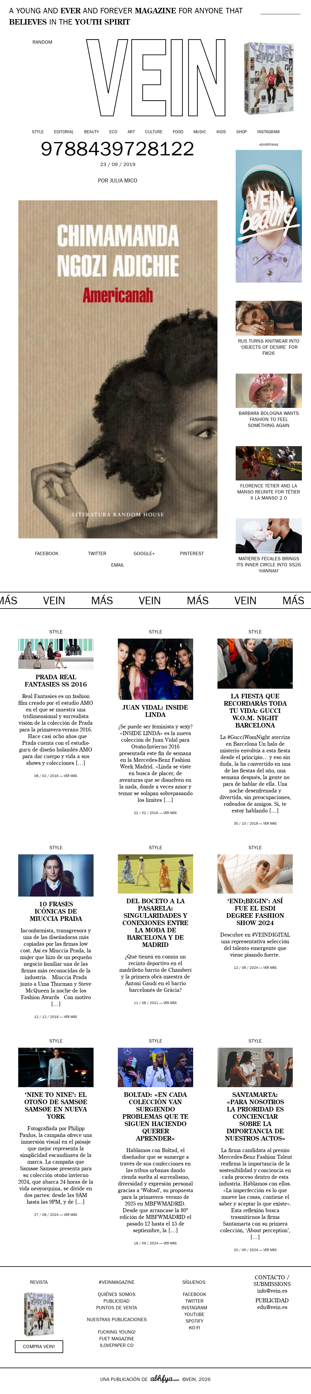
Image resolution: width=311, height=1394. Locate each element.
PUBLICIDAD (117, 1301)
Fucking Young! (117, 1332)
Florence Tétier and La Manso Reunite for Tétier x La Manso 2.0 (268, 492)
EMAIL (117, 565)
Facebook (194, 1295)
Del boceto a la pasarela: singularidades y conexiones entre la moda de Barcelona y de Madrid (155, 923)
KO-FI (194, 1328)
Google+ (11, 1390)
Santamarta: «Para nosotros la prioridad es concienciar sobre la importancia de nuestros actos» (255, 1117)
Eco (113, 132)
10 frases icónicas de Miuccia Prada (56, 912)
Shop (241, 132)
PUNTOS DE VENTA (116, 1308)
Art (131, 132)
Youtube (194, 1315)
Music (199, 132)
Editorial (64, 132)
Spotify (194, 1321)
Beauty (91, 132)
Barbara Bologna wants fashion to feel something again (269, 420)
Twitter (194, 1301)
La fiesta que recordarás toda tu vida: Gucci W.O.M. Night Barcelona (255, 711)
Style (38, 132)
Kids (221, 132)
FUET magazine (116, 1339)
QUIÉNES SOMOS (116, 1295)
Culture (153, 132)
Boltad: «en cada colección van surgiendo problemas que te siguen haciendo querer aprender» (155, 1117)
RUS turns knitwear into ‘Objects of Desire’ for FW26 (268, 347)
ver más (70, 776)
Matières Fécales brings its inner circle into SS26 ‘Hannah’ (269, 565)
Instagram (268, 132)
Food (178, 132)
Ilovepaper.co (117, 1346)
